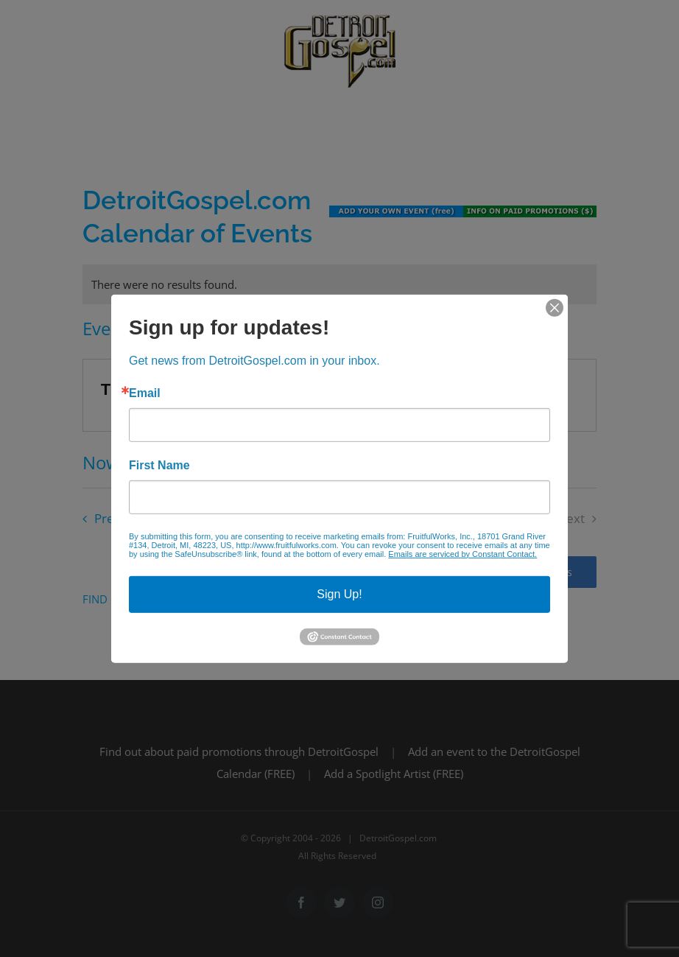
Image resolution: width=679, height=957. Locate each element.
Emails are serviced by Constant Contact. (462, 553)
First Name (159, 465)
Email (145, 393)
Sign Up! (339, 593)
